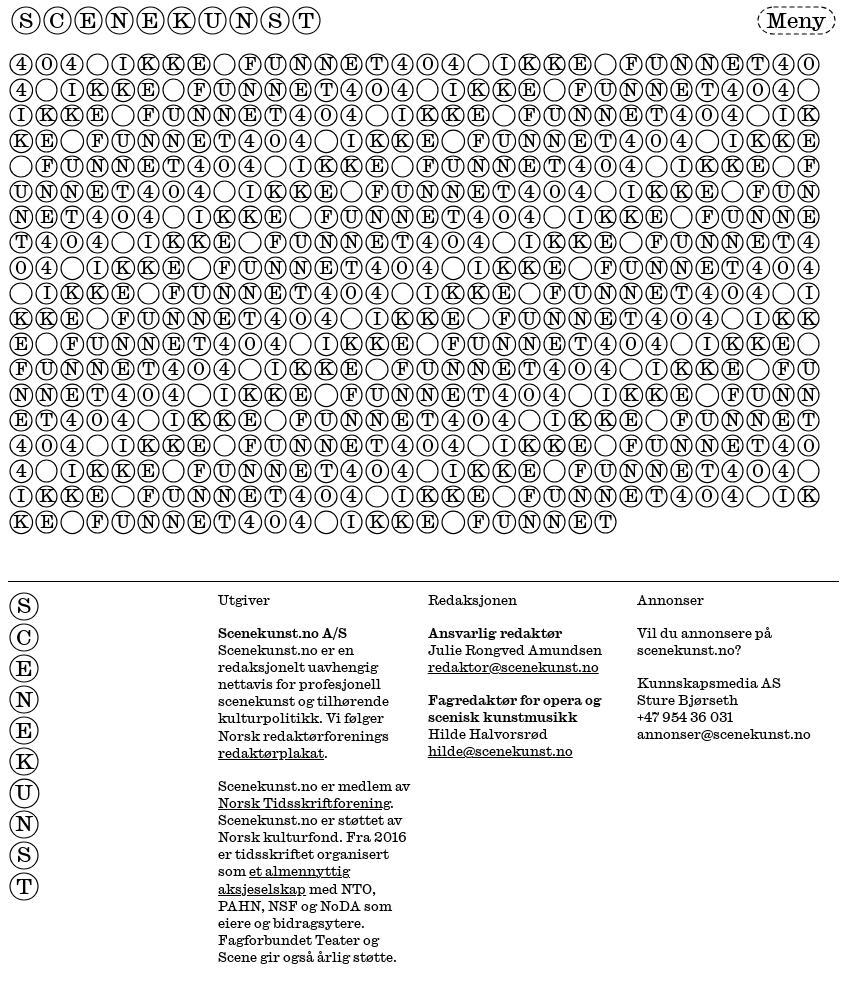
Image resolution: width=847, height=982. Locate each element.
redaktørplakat (271, 752)
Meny (796, 19)
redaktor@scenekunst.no (513, 666)
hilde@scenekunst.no (500, 750)
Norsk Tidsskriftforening (304, 802)
